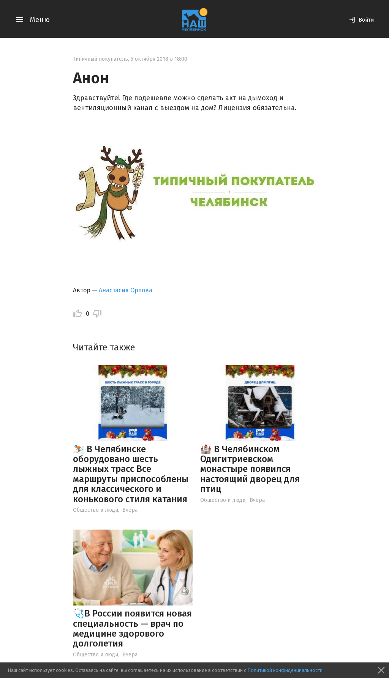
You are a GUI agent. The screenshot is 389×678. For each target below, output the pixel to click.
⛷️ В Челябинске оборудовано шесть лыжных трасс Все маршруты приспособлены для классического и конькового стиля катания (130, 474)
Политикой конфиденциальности (285, 670)
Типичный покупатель (100, 59)
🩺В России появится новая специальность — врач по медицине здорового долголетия (132, 628)
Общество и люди (95, 510)
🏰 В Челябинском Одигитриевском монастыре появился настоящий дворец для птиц (250, 469)
